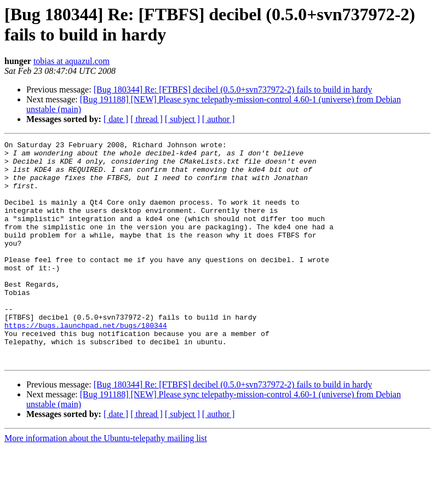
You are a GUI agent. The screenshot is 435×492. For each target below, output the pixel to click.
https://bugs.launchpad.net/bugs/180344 (85, 363)
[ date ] (116, 119)
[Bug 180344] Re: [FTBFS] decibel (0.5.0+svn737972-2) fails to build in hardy (233, 89)
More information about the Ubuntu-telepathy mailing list (105, 482)
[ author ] (218, 119)
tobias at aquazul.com (71, 61)
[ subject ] (182, 119)
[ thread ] (146, 119)
